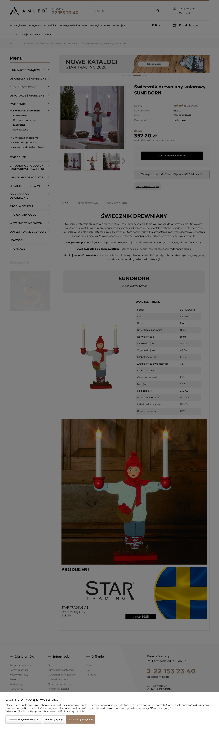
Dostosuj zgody (53, 719)
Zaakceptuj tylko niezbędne (23, 719)
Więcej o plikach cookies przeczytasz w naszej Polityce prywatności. (45, 711)
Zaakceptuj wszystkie (81, 719)
